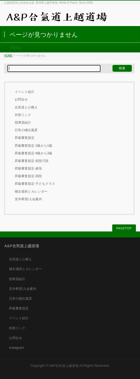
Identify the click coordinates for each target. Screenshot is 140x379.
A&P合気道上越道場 (63, 366)
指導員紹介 (23, 122)
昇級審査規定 (24, 138)
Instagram (16, 348)
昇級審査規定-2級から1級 (33, 146)
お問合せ (21, 99)
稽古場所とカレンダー (31, 191)
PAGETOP (124, 228)
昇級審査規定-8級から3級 (33, 153)
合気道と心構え (26, 107)
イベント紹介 (24, 92)
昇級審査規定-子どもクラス (35, 184)
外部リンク (23, 115)
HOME (8, 55)
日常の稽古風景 (26, 130)
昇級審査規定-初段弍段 (31, 161)
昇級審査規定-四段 (28, 176)
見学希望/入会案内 (28, 199)
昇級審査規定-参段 (28, 168)
